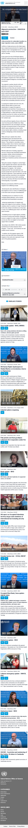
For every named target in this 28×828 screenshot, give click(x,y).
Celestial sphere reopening (10, 410)
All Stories (3, 802)
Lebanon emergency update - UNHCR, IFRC (13, 675)
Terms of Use (4, 818)
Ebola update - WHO (7, 472)
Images (2, 797)
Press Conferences (5, 793)
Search (2, 811)
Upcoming (3, 813)
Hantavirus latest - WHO (9, 711)
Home (2, 809)
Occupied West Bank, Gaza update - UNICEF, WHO (13, 594)
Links (2, 815)
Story (4, 38)
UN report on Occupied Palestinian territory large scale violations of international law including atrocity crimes (12, 518)
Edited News (4, 791)
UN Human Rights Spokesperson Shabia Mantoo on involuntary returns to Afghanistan (13, 369)
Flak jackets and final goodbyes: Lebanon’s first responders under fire (13, 439)
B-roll (2, 799)
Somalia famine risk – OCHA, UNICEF (13, 556)
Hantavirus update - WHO (9, 640)
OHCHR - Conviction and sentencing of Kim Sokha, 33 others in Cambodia (14, 753)
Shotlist (12, 38)
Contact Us (3, 816)
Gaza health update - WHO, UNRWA (12, 326)
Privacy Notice (20, 826)
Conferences (4, 800)
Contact (5, 826)
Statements (3, 795)
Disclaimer (3, 820)
